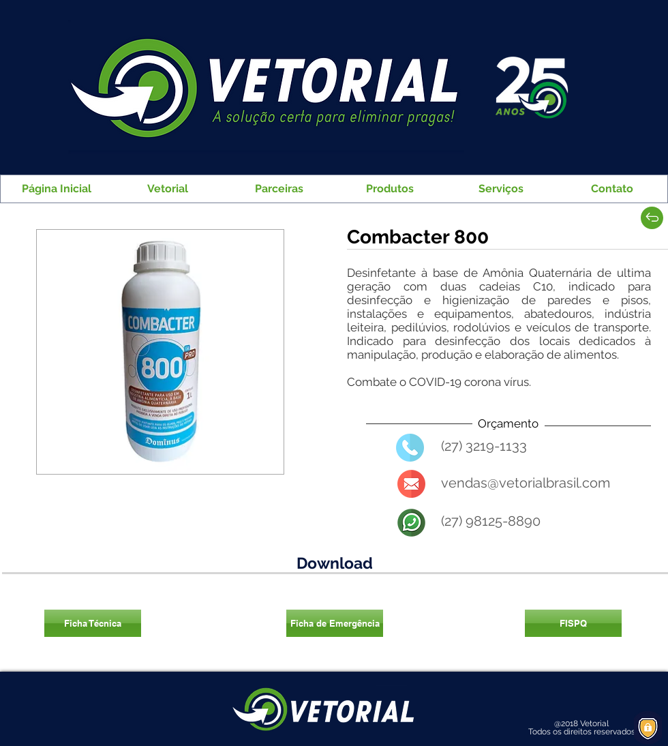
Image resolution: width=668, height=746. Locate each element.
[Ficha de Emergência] (334, 623)
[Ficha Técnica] (92, 623)
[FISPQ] (573, 623)
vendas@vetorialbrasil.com (525, 483)
